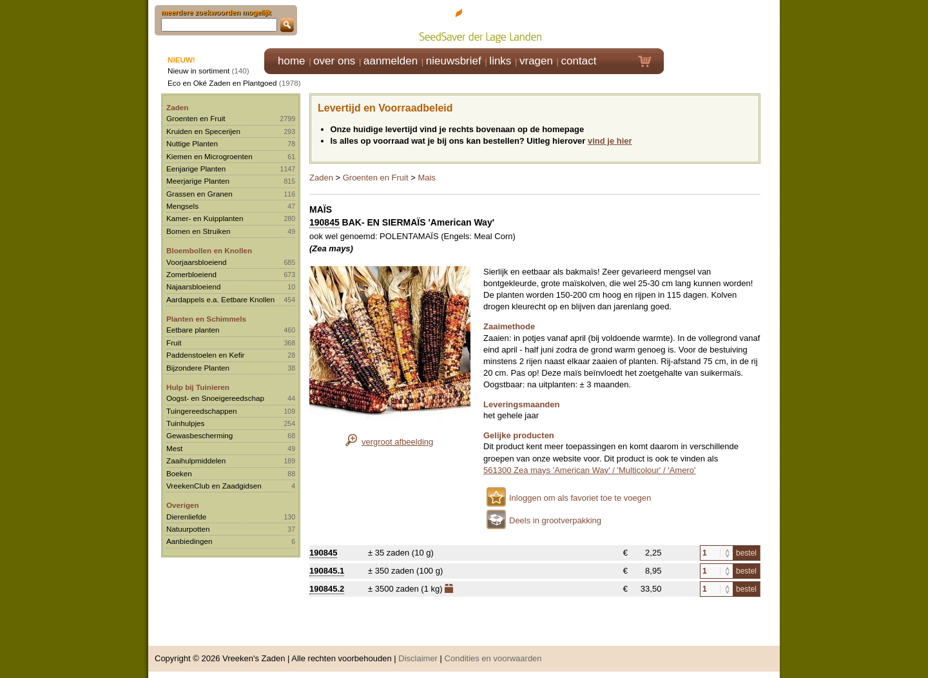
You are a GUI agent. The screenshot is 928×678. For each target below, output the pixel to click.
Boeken (179, 473)
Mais (426, 177)
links (500, 61)
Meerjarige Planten (197, 181)
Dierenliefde (186, 516)
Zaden (177, 107)
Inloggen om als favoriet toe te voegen (580, 498)
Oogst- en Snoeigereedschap (215, 398)
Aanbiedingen (189, 541)
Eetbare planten (193, 329)
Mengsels (182, 206)
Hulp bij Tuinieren (197, 387)
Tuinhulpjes (185, 423)
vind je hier (610, 141)
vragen (536, 61)
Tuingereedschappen (201, 411)
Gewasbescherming (199, 435)
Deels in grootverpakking (555, 520)
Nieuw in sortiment (198, 70)
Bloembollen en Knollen (209, 250)
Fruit (173, 342)
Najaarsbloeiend (193, 286)
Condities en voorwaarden (493, 658)
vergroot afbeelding (397, 442)
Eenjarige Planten (196, 168)
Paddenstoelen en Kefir (205, 355)
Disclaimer (418, 658)
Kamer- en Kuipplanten (205, 218)
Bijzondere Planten (197, 367)
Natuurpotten (188, 529)
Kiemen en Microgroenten (209, 156)
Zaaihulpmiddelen (196, 460)
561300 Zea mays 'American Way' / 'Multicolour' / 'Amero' (589, 470)
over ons (334, 61)
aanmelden (390, 61)
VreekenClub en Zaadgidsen (214, 485)
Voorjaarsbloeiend (196, 262)
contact (579, 61)
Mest (174, 448)
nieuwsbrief (453, 61)
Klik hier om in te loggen (722, 23)
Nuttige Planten (192, 143)
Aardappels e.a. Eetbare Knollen (220, 299)
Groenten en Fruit (196, 118)
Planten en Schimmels (206, 319)
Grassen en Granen (199, 193)
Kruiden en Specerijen (203, 131)
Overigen (182, 505)
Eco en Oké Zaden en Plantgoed (222, 83)
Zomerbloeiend (191, 274)
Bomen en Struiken (198, 231)
